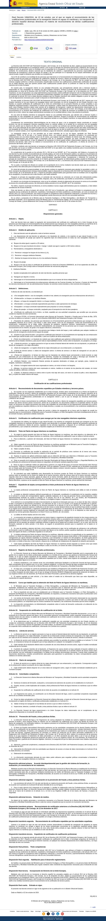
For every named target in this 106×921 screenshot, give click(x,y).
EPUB (36, 48)
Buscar (24, 10)
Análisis (19, 57)
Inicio (18, 10)
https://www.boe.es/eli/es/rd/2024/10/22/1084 (39, 40)
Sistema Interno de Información (69, 911)
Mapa (32, 911)
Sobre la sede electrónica (23, 911)
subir (94, 907)
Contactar (12, 911)
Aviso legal (38, 911)
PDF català (72, 48)
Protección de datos (55, 911)
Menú (82, 7)
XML (50, 48)
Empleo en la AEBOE (91, 911)
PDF (19, 48)
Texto (12, 57)
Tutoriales (81, 911)
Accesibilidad (45, 911)
